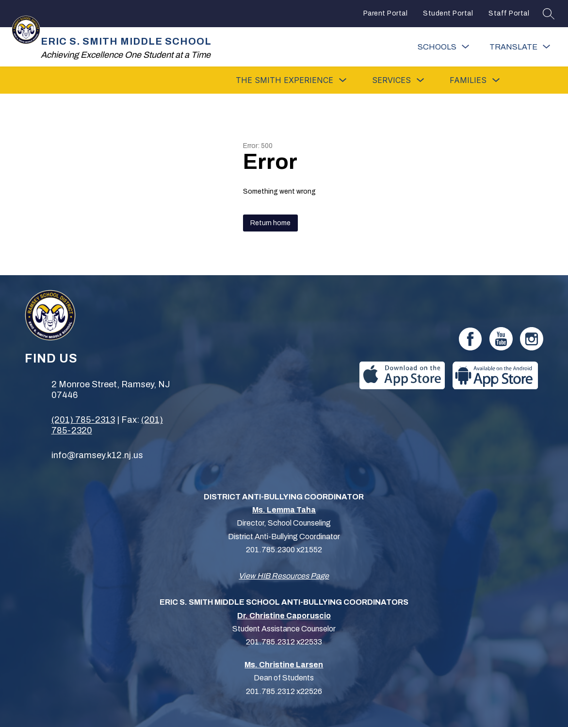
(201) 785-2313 (83, 420)
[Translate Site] (519, 47)
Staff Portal (508, 13)
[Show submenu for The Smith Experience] (284, 80)
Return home (270, 223)
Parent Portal (385, 13)
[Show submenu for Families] (468, 80)
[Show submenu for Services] (391, 80)
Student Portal (448, 13)
